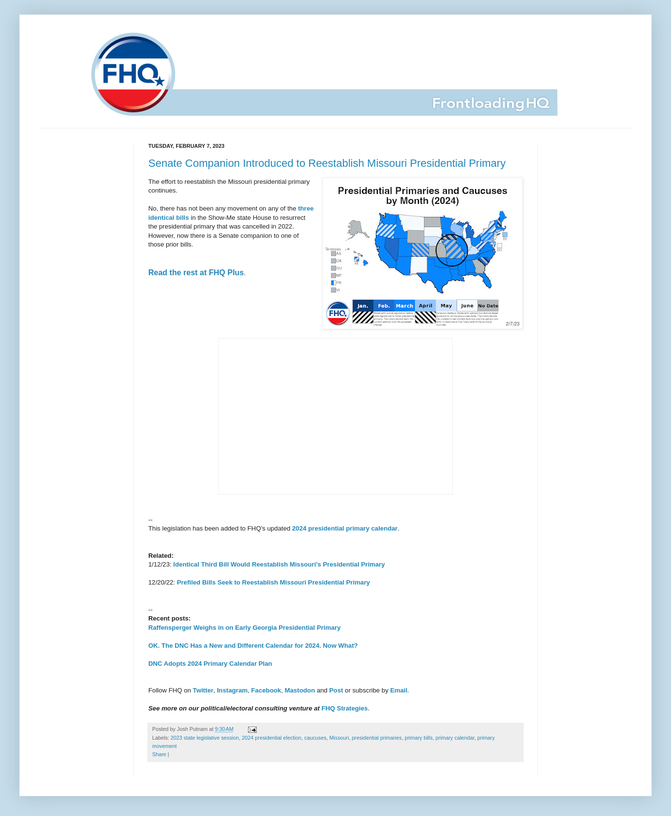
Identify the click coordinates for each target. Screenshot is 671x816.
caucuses (315, 738)
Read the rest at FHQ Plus (196, 272)
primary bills (419, 738)
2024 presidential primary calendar (345, 528)
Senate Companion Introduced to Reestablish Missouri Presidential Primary (327, 163)
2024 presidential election (271, 738)
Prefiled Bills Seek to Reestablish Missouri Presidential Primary (273, 582)
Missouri (339, 738)
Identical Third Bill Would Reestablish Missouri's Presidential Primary (279, 564)
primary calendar (455, 738)
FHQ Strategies (344, 708)
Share (159, 754)
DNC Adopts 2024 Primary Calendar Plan (210, 663)
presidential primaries (377, 738)
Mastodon (299, 690)
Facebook (266, 690)
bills (182, 217)
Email (398, 690)
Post (336, 690)
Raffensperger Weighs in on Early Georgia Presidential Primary (244, 627)
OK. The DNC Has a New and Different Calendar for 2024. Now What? (253, 645)
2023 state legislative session (205, 738)
